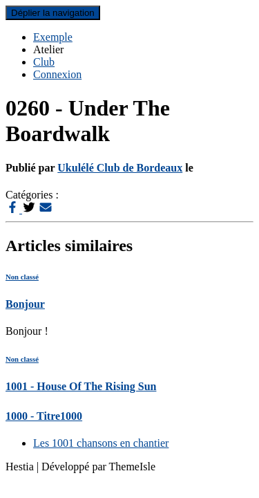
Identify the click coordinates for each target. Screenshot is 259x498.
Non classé (22, 277)
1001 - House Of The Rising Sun (81, 386)
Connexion (57, 74)
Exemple (53, 37)
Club (44, 62)
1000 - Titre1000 (44, 416)
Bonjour (25, 304)
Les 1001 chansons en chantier (101, 443)
